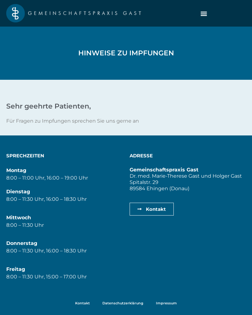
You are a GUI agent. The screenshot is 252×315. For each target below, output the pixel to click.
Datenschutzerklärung (122, 303)
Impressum (166, 303)
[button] (203, 13)
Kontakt (82, 303)
